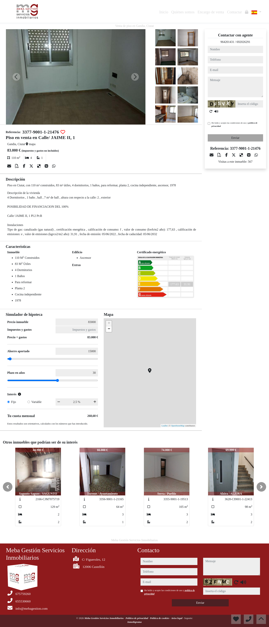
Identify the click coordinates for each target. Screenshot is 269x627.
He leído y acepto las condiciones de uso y (234, 124)
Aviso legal (177, 618)
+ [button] (109, 323)
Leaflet (164, 425)
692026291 (243, 41)
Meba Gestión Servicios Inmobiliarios (104, 618)
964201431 (227, 41)
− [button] (109, 329)
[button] (7, 487)
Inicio (163, 12)
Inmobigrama (134, 622)
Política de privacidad (137, 618)
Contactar (234, 12)
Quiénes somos (183, 12)
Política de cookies (160, 618)
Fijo (13, 402)
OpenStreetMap (177, 425)
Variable (36, 402)
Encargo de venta (211, 12)
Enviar (235, 137)
